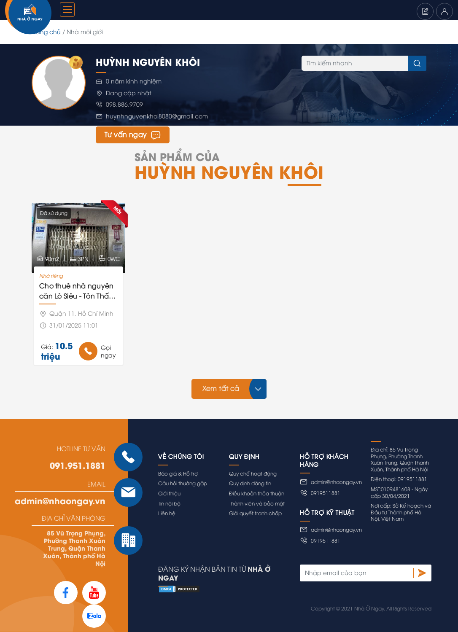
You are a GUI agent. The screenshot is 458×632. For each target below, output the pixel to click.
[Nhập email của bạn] (356, 573)
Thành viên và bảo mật (257, 503)
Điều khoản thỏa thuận (256, 493)
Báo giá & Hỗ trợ (178, 473)
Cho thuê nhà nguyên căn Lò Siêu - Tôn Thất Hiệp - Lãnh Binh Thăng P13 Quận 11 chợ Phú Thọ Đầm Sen (77, 291)
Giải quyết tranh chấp (255, 512)
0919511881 (320, 493)
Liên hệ (166, 512)
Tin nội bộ (169, 503)
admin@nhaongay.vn (60, 500)
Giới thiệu (169, 493)
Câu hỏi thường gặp (182, 483)
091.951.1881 (77, 465)
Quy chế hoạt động (253, 473)
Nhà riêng (51, 275)
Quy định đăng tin (250, 483)
